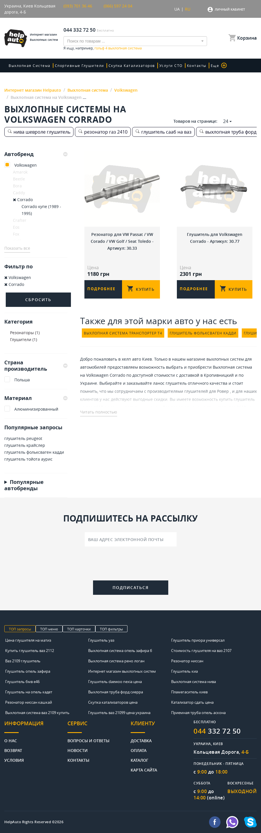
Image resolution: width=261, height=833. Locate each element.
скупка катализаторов (132, 65)
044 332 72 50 (79, 29)
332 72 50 (217, 731)
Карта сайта (144, 769)
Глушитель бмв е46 (22, 681)
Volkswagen (25, 165)
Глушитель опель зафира (27, 671)
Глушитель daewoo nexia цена (115, 681)
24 (225, 121)
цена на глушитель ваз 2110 (218, 407)
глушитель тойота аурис (28, 459)
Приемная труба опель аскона (198, 712)
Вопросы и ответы (88, 740)
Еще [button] (219, 65)
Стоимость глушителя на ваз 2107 (201, 650)
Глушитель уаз (101, 640)
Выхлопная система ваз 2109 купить (37, 712)
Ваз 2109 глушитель (22, 660)
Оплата (138, 750)
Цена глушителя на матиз (28, 640)
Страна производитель (35, 365)
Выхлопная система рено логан (116, 660)
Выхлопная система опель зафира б (120, 650)
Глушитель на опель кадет (28, 692)
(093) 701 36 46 (77, 6)
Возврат (13, 750)
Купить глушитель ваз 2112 (29, 650)
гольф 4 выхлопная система (118, 48)
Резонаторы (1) (25, 332)
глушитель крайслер (24, 445)
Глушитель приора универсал (198, 640)
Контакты (196, 65)
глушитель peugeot (23, 438)
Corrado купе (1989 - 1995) (41, 210)
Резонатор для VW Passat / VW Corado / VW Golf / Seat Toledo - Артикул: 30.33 (122, 241)
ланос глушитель (170, 383)
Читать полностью (98, 412)
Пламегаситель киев (189, 692)
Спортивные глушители (79, 65)
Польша (22, 379)
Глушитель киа (184, 671)
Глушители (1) (23, 339)
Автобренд (35, 154)
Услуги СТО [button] (171, 65)
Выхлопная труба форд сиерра (115, 692)
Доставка (141, 740)
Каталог (139, 759)
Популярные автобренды (24, 485)
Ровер (223, 391)
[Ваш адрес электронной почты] (131, 539)
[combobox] (135, 41)
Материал (35, 398)
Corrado (23, 199)
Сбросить (38, 299)
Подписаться (131, 587)
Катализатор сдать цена (192, 702)
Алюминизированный (36, 409)
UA (177, 9)
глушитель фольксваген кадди (34, 452)
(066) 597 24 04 (118, 6)
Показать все (17, 248)
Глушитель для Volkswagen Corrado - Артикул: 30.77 (214, 238)
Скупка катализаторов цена (113, 702)
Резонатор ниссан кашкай (28, 702)
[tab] (35, 154)
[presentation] (130, 564)
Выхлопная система (30, 65)
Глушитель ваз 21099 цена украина (119, 712)
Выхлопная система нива (193, 681)
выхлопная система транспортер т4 (123, 333)
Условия (14, 759)
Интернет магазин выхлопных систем (122, 671)
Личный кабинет (230, 9)
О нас (10, 740)
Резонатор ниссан (187, 660)
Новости (77, 750)
